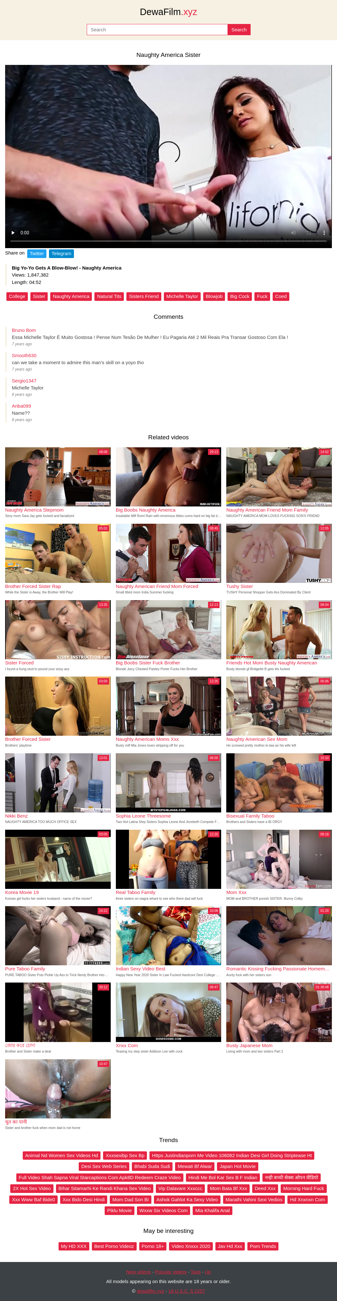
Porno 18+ (153, 1246)
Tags (196, 1271)
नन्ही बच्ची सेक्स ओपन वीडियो (291, 1177)
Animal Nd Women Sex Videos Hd (61, 1155)
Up (208, 1271)
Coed (281, 296)
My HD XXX (74, 1246)
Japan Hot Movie (238, 1166)
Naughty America (71, 296)
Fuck (262, 296)
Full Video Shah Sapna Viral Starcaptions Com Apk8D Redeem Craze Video (100, 1177)
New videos (138, 1271)
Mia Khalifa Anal (212, 1210)
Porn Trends (263, 1246)
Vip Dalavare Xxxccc (180, 1188)
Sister (39, 296)
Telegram (61, 253)
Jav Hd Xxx (230, 1246)
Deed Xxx (265, 1188)
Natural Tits (109, 296)
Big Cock (239, 296)
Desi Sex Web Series (103, 1166)
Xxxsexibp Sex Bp (125, 1155)
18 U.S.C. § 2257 (186, 1291)
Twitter (37, 253)
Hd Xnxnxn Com (307, 1199)
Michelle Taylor (182, 296)
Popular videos (171, 1271)
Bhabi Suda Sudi (152, 1166)
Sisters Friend (144, 296)
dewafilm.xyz (150, 1291)
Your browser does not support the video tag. (168, 156)
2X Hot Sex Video (32, 1188)
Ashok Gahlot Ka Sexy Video (187, 1199)
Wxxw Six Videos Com (164, 1210)
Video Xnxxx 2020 (191, 1246)
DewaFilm (168, 12)
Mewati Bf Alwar (195, 1166)
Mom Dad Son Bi (130, 1199)
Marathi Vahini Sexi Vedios (254, 1199)
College (17, 296)
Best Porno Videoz (114, 1246)
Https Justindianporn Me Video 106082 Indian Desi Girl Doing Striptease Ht (232, 1155)
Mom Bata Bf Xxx (228, 1188)
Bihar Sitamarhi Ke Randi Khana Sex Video (105, 1188)
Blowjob (214, 296)
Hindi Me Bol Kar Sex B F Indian (223, 1177)
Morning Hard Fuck (303, 1188)
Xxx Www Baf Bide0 (33, 1199)
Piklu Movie (119, 1210)
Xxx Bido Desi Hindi (84, 1199)
